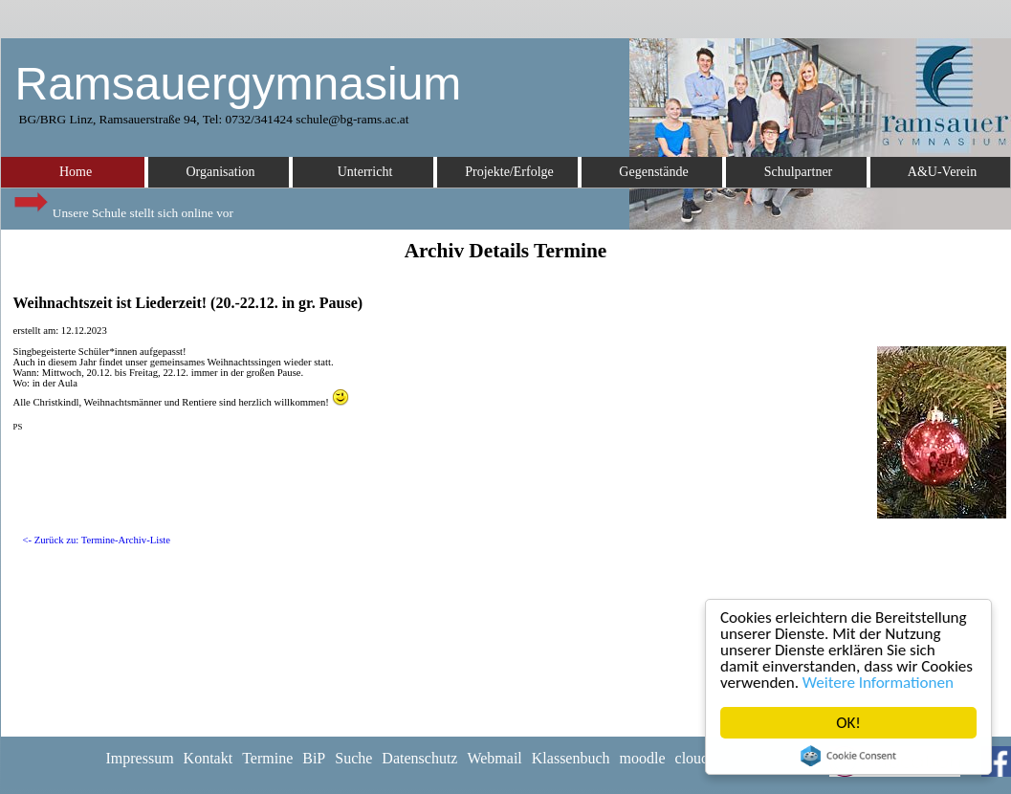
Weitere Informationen (878, 683)
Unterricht (365, 172)
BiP (313, 758)
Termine (267, 758)
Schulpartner (798, 172)
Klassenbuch (571, 758)
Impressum (140, 758)
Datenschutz (419, 758)
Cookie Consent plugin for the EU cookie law (848, 755)
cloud (692, 758)
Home (75, 172)
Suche (353, 758)
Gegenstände (653, 172)
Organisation (220, 172)
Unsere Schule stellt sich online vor (122, 208)
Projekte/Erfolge (509, 172)
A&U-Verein (942, 172)
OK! (848, 723)
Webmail (494, 758)
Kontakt (208, 758)
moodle (643, 758)
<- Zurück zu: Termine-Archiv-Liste (97, 540)
